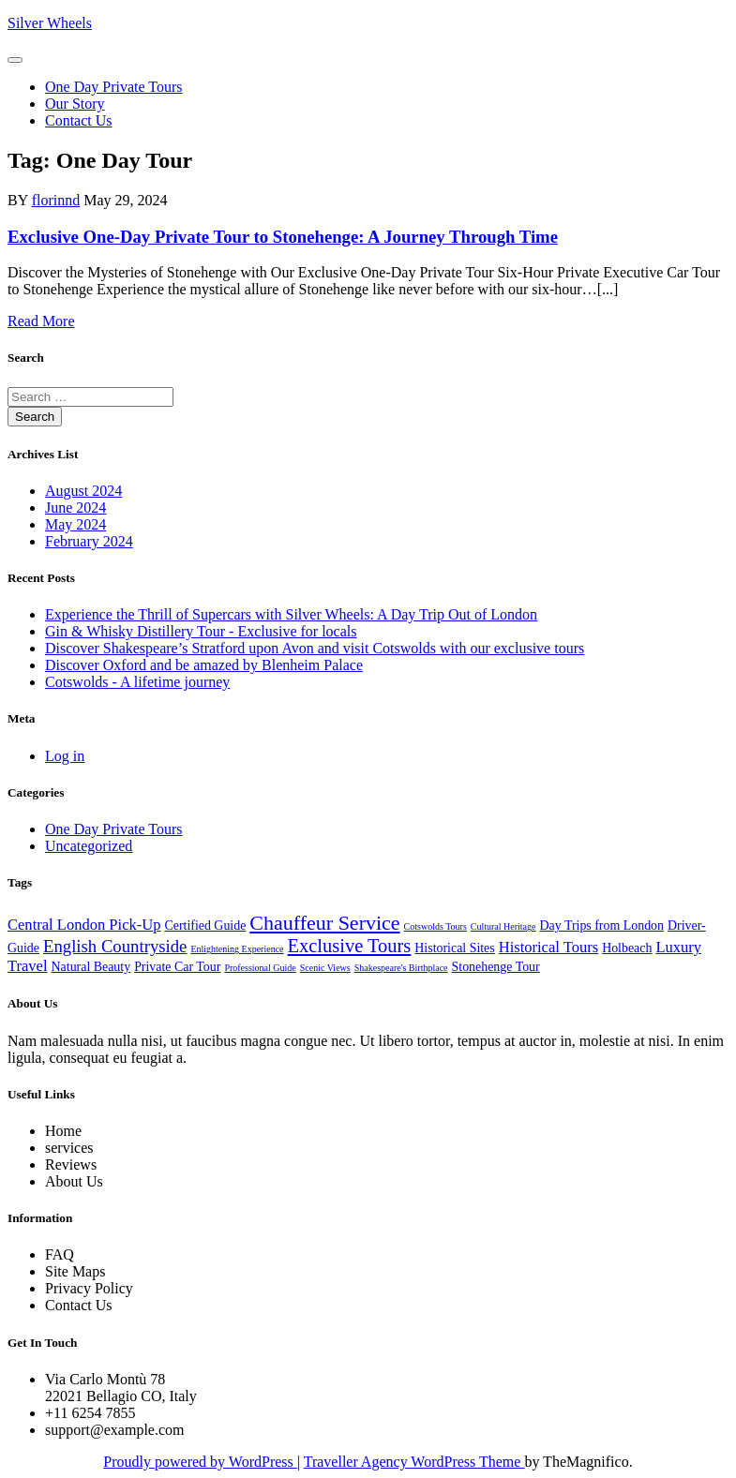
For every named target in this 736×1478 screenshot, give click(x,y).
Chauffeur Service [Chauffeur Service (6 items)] (324, 922)
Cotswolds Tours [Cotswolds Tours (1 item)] (435, 926)
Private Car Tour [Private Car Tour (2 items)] (177, 967)
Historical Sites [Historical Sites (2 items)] (454, 948)
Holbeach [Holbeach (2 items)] (627, 948)
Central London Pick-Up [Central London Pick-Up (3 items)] (84, 924)
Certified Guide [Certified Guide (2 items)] (205, 925)
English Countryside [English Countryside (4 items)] (115, 946)
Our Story (75, 104)
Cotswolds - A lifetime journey (137, 682)
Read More (41, 321)
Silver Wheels (50, 23)
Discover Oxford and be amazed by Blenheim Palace (204, 665)
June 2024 (75, 507)
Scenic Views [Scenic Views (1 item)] (325, 968)
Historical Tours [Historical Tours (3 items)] (548, 947)
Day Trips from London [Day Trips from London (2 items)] (602, 925)
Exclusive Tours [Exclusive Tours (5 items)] (350, 945)
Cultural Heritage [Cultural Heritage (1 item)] (503, 926)
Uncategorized (88, 846)
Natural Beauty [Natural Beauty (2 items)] (91, 967)
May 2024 (75, 524)
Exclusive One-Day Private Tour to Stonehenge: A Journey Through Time (283, 236)
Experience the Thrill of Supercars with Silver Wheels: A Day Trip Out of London (291, 614)
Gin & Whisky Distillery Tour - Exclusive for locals (200, 631)
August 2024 (83, 491)
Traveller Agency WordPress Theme (414, 1462)
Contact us (79, 120)
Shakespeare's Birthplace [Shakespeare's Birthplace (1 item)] (401, 968)
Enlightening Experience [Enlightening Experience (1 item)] (236, 949)
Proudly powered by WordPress (199, 1462)
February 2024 (89, 541)
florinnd (56, 200)
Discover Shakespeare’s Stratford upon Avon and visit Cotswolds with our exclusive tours (314, 648)
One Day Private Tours (114, 87)
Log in (64, 756)
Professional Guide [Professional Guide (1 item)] (259, 968)
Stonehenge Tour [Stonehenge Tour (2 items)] (496, 967)
